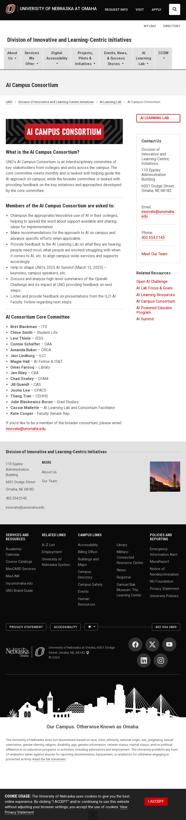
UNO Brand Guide (19, 590)
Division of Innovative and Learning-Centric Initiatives (69, 40)
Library (122, 544)
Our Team (49, 481)
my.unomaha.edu (19, 583)
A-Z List (48, 544)
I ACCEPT (156, 801)
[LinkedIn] (144, 660)
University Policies (164, 596)
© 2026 (55, 657)
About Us (49, 472)
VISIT (140, 9)
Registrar (124, 577)
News (121, 570)
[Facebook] (135, 644)
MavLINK (13, 576)
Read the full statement (49, 759)
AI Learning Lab (111, 102)
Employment (52, 552)
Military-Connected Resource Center (130, 557)
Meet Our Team (154, 254)
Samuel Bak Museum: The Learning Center (129, 589)
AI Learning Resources (155, 295)
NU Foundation (161, 581)
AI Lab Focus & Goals (154, 288)
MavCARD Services (21, 569)
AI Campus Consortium (155, 301)
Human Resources (86, 601)
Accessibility (88, 544)
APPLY (156, 9)
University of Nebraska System (56, 562)
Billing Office (87, 552)
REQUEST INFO (116, 9)
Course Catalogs (19, 561)
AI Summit (145, 319)
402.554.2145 (153, 237)
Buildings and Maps (88, 562)
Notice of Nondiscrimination (164, 571)
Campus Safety (90, 584)
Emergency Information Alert (163, 551)
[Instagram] (161, 660)
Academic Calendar (14, 551)
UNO (9, 102)
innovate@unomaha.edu (26, 428)
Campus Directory (85, 574)
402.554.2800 (166, 627)
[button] (12, 59)
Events (83, 591)
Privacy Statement (164, 588)
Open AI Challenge (152, 281)
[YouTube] (169, 644)
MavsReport (159, 561)
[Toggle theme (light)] (91, 626)
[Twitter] (152, 644)
